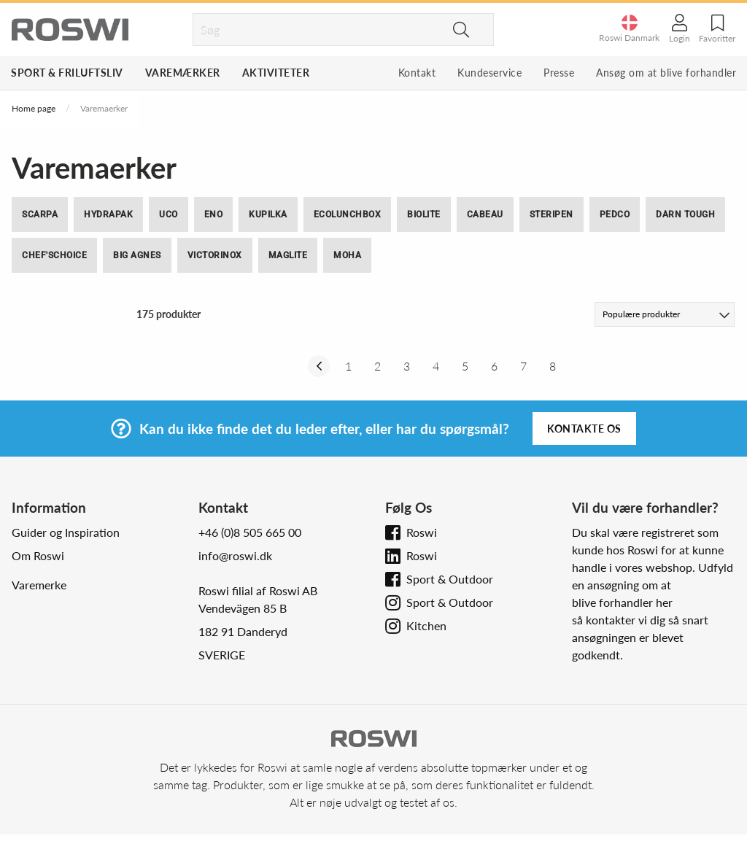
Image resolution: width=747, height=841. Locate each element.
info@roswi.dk (235, 555)
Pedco (615, 214)
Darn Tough (685, 214)
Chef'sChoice (54, 255)
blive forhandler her (622, 602)
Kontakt (417, 72)
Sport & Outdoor (449, 579)
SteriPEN (551, 214)
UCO (168, 214)
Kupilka (268, 214)
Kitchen (426, 625)
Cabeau (485, 214)
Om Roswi (38, 555)
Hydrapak (108, 214)
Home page (33, 108)
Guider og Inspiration (66, 532)
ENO (213, 214)
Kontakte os (584, 428)
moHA (347, 255)
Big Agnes (137, 255)
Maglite (288, 255)
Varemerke (39, 585)
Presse (558, 72)
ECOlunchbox (348, 214)
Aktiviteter (276, 72)
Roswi (421, 532)
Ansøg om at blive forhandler (666, 72)
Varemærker (182, 72)
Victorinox (214, 255)
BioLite (424, 214)
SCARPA (40, 214)
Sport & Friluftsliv (67, 72)
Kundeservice (489, 72)
